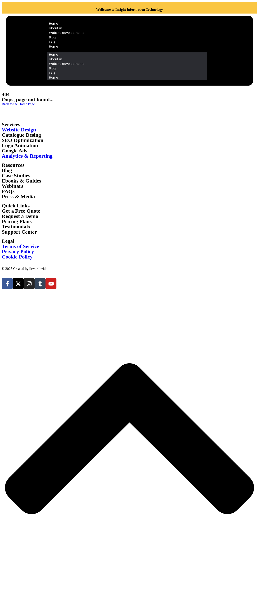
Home (53, 23)
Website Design (19, 130)
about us (56, 28)
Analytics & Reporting (27, 156)
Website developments (66, 33)
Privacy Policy (18, 251)
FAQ (52, 42)
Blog (52, 37)
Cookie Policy (17, 257)
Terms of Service (20, 246)
